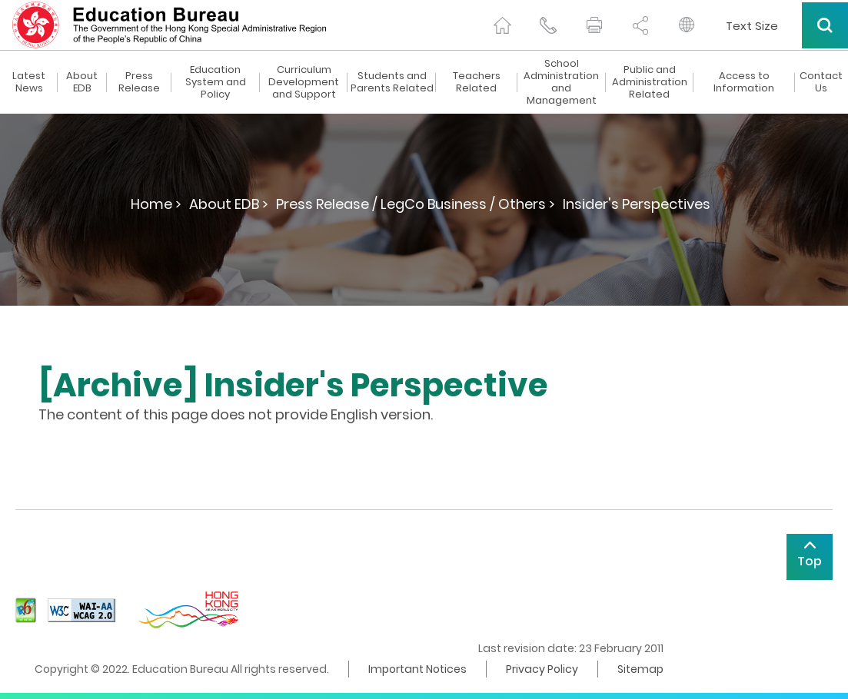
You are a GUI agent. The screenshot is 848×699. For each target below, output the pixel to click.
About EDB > (228, 204)
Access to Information (743, 82)
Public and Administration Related (649, 82)
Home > (156, 204)
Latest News (28, 82)
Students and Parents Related (392, 82)
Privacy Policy (542, 669)
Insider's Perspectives (636, 204)
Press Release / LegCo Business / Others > (415, 204)
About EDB (82, 82)
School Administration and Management (561, 82)
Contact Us (821, 82)
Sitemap (640, 669)
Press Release (139, 82)
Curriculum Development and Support (303, 82)
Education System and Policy (215, 82)
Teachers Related (476, 82)
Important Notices (417, 669)
